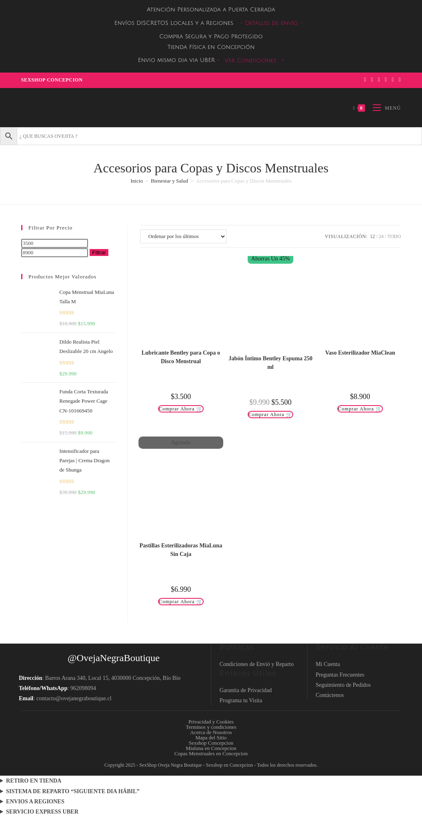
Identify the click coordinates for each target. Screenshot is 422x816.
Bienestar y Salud (169, 181)
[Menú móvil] (384, 108)
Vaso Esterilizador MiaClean (360, 353)
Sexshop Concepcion (52, 80)
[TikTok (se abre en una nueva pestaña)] (398, 80)
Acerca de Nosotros (211, 732)
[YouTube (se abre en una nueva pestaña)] (385, 80)
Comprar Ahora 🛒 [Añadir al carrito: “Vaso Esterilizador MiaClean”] (360, 409)
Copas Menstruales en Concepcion (211, 753)
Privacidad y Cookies (210, 722)
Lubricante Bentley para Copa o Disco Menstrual (180, 357)
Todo (394, 236)
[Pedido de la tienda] (183, 236)
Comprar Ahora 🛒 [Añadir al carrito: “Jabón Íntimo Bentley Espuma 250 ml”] (270, 414)
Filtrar (99, 252)
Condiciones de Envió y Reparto (257, 664)
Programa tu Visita (241, 700)
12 (372, 236)
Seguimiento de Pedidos (343, 685)
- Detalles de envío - (271, 23)
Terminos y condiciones (211, 727)
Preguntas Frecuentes (340, 675)
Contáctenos (330, 695)
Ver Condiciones (251, 60)
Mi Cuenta (328, 664)
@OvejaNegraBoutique (114, 658)
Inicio (136, 181)
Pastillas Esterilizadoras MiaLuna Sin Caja (180, 550)
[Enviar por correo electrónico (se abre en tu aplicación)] (392, 80)
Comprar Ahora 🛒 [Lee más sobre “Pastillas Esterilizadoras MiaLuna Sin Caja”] (181, 601)
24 (381, 236)
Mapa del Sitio (211, 737)
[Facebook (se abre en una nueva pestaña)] (364, 80)
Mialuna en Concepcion (211, 748)
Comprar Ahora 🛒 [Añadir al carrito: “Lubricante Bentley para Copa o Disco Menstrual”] (181, 409)
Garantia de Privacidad (246, 690)
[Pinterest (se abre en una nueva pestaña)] (372, 80)
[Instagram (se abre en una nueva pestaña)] (379, 80)
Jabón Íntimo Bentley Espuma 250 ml (270, 362)
